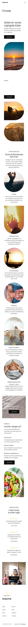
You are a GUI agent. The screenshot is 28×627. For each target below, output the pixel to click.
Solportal (5, 2)
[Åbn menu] (25, 2)
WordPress (23, 624)
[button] (9, 462)
